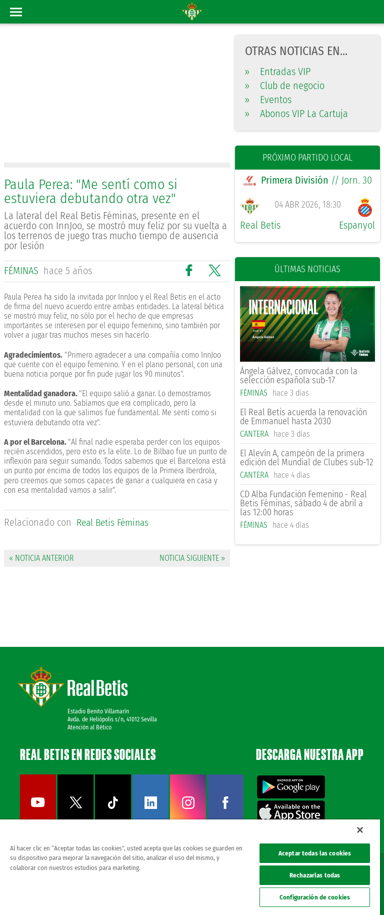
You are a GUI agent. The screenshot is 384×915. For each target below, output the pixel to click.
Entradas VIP (277, 72)
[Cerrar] (360, 830)
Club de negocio (284, 86)
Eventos (268, 100)
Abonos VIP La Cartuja (296, 114)
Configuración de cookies (315, 897)
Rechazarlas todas (315, 875)
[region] (190, 867)
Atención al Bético (90, 726)
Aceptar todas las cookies (314, 853)
